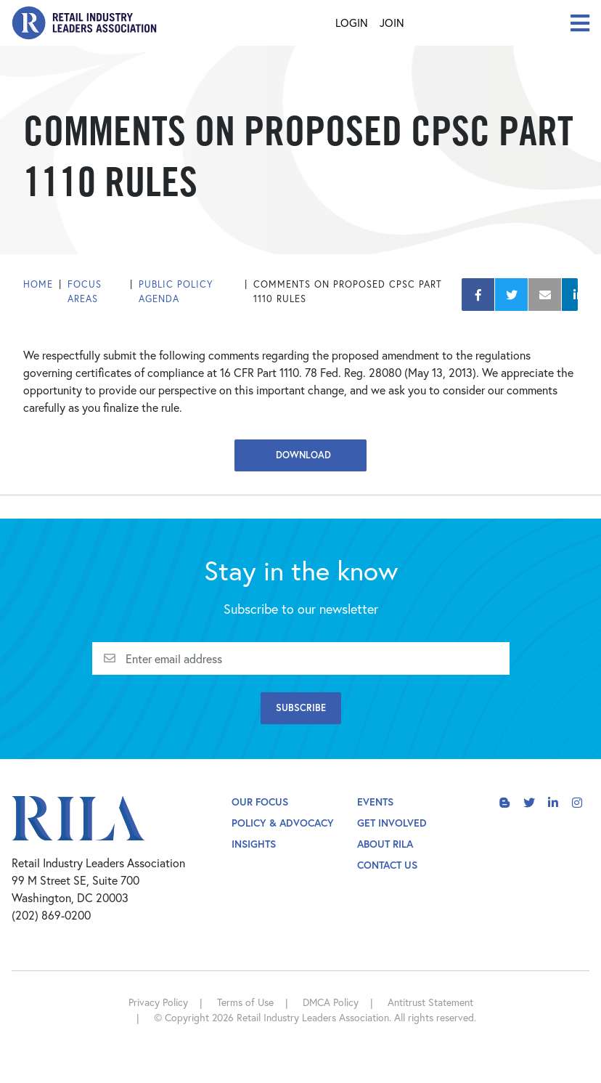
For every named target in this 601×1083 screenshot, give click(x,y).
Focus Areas (85, 291)
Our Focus (260, 801)
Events (375, 801)
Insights (254, 844)
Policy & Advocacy (283, 823)
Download (300, 455)
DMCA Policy (331, 1002)
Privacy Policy (158, 1002)
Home (38, 284)
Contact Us (387, 865)
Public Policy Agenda (176, 291)
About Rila (385, 844)
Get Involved (392, 823)
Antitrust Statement (430, 1002)
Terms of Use (245, 1002)
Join (392, 22)
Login (351, 22)
